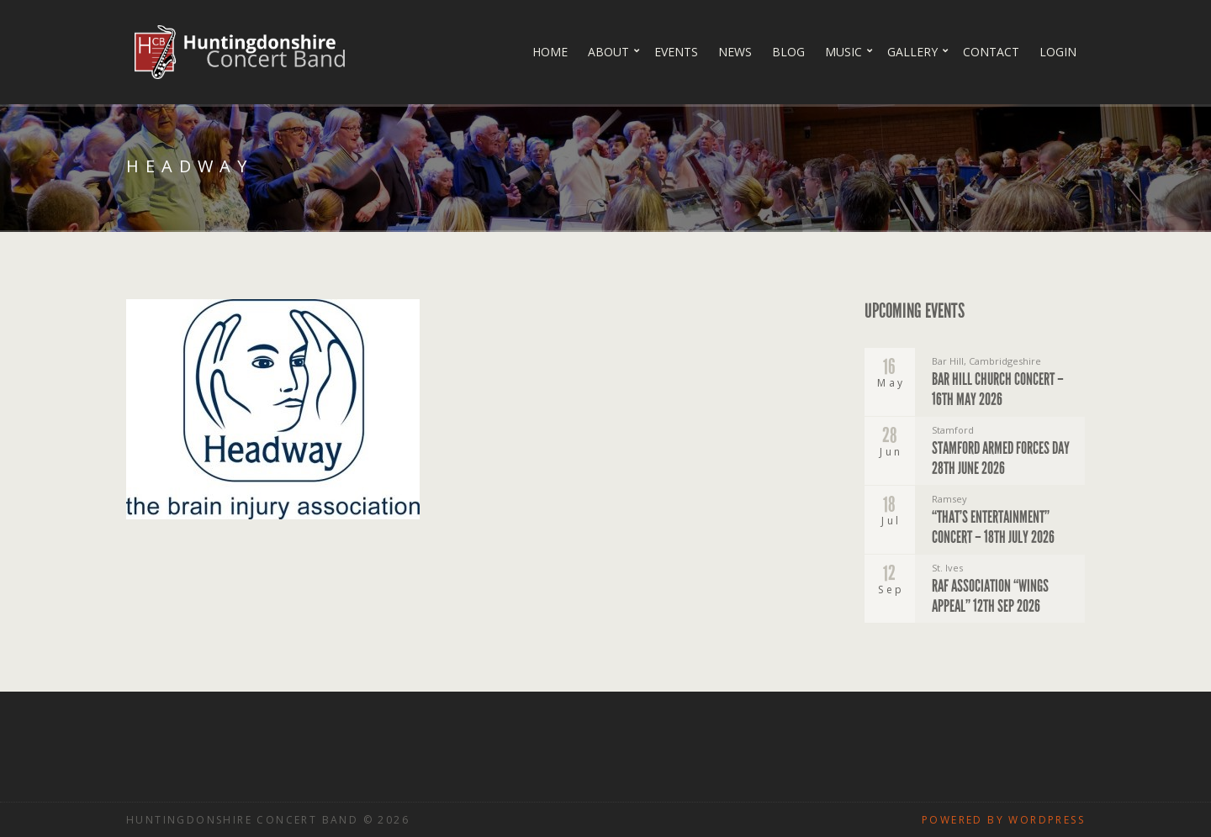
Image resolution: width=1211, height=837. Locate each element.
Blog (788, 52)
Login (1057, 52)
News (735, 52)
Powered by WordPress (1003, 820)
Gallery (912, 52)
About (608, 52)
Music (843, 52)
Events (676, 52)
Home (550, 52)
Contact (991, 52)
